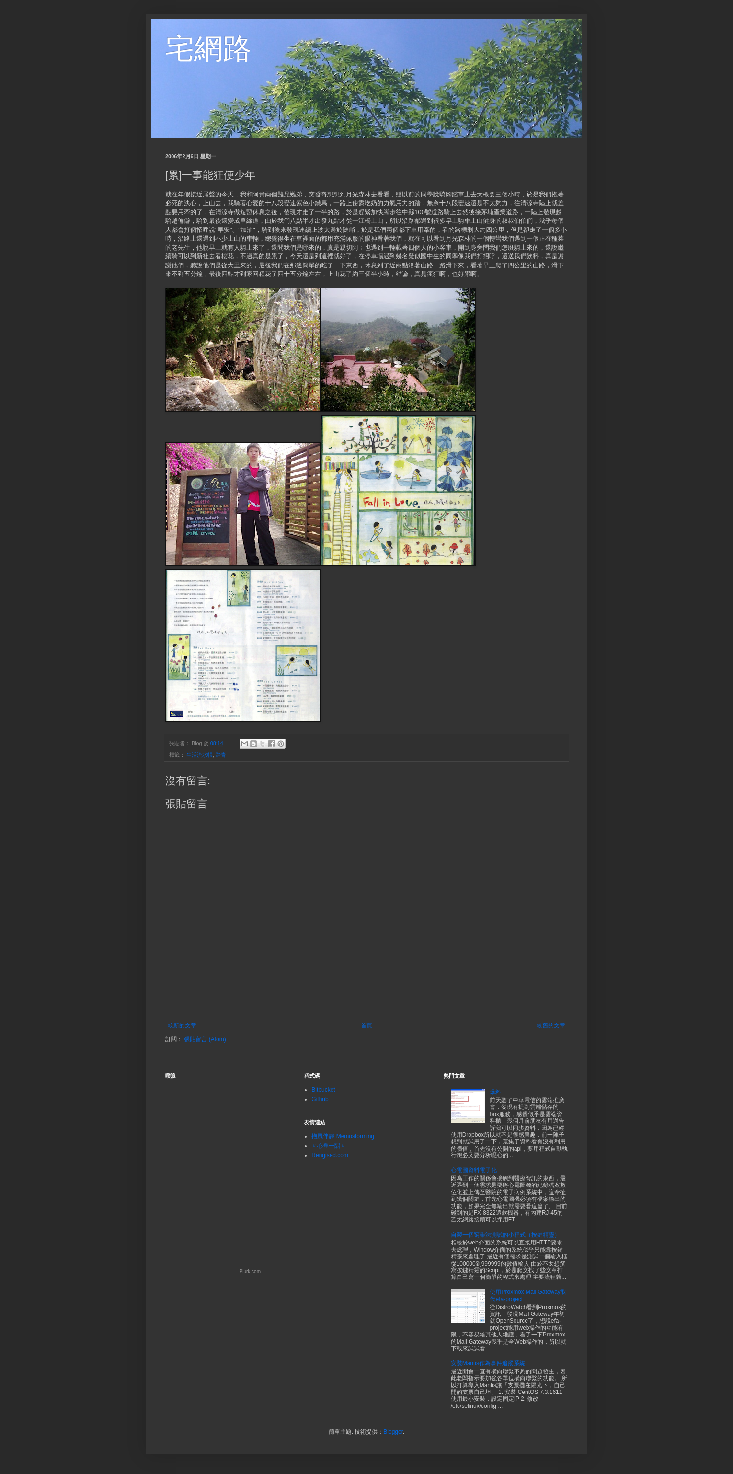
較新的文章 (182, 1025)
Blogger (393, 1431)
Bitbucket (323, 1089)
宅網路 (208, 49)
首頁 (366, 1025)
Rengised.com (329, 1155)
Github (319, 1099)
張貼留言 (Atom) (205, 1039)
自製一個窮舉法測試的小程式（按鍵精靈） (505, 1235)
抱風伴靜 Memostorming (342, 1136)
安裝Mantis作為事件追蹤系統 (488, 1363)
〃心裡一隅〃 (328, 1145)
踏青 (221, 755)
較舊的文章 (551, 1025)
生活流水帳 (199, 755)
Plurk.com (250, 1271)
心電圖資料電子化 (474, 1170)
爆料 (495, 1092)
